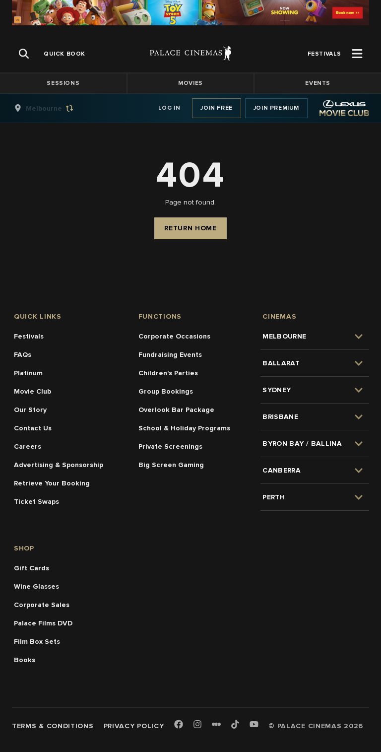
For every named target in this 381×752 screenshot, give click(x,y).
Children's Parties (168, 373)
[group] (54, 108)
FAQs (22, 354)
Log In (169, 108)
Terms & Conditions (53, 726)
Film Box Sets (37, 641)
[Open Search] (24, 54)
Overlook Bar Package (176, 410)
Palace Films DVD (43, 623)
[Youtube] (254, 725)
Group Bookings (165, 391)
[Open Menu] (357, 54)
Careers (27, 446)
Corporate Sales (41, 605)
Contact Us (33, 428)
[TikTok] (235, 724)
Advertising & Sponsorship (58, 465)
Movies (190, 83)
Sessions (63, 83)
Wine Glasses (36, 586)
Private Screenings (170, 446)
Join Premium (276, 108)
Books (24, 660)
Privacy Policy (134, 726)
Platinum (28, 373)
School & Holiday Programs (184, 428)
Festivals (29, 336)
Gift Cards (31, 568)
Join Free (216, 108)
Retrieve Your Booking (52, 483)
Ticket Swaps (36, 501)
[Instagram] (197, 725)
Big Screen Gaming (171, 465)
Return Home (190, 228)
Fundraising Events (170, 354)
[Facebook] (178, 725)
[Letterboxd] (216, 724)
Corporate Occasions (174, 336)
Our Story (30, 410)
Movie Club (32, 391)
